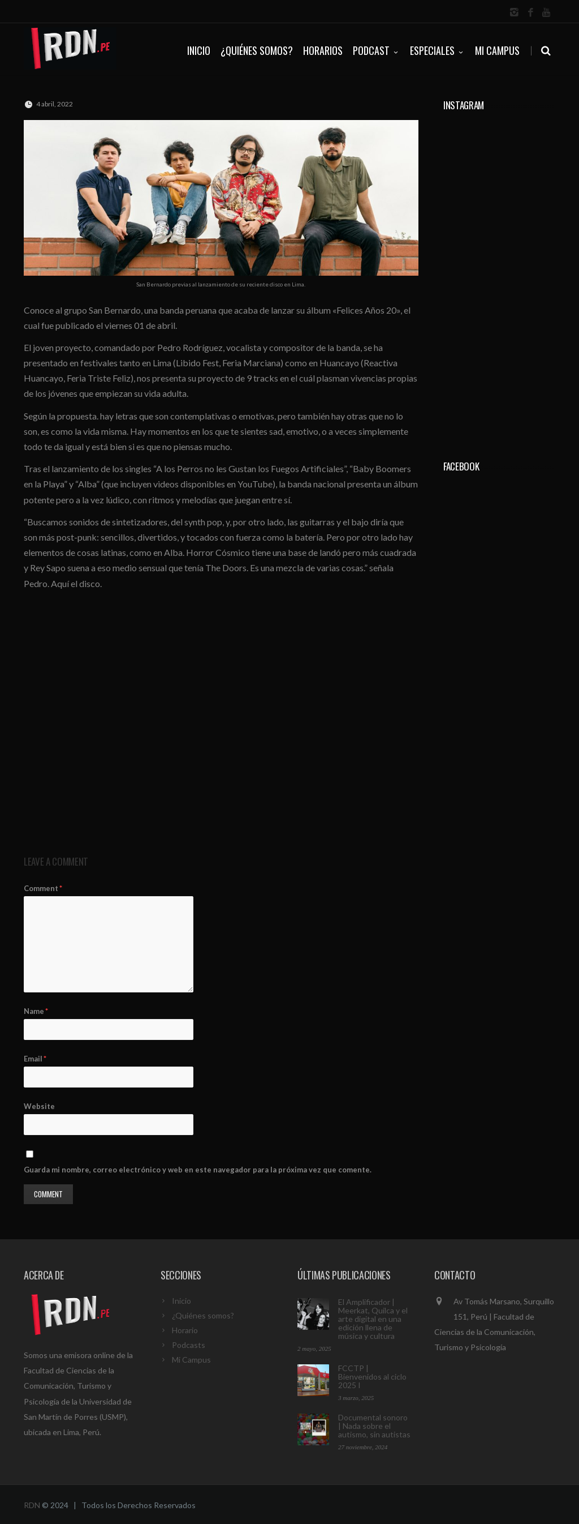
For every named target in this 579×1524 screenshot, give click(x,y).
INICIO (198, 50)
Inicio (181, 1300)
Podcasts (188, 1345)
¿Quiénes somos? (203, 1315)
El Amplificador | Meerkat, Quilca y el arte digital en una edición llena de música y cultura (373, 1319)
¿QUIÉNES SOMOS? (257, 50)
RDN (32, 1505)
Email (35, 1058)
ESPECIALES (437, 50)
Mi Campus (497, 50)
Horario (185, 1330)
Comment (43, 888)
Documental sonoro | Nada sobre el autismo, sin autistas (374, 1425)
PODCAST (376, 50)
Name (36, 1011)
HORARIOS (323, 50)
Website (39, 1106)
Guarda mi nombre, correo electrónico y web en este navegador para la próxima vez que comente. (197, 1169)
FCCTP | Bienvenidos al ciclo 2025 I (372, 1376)
